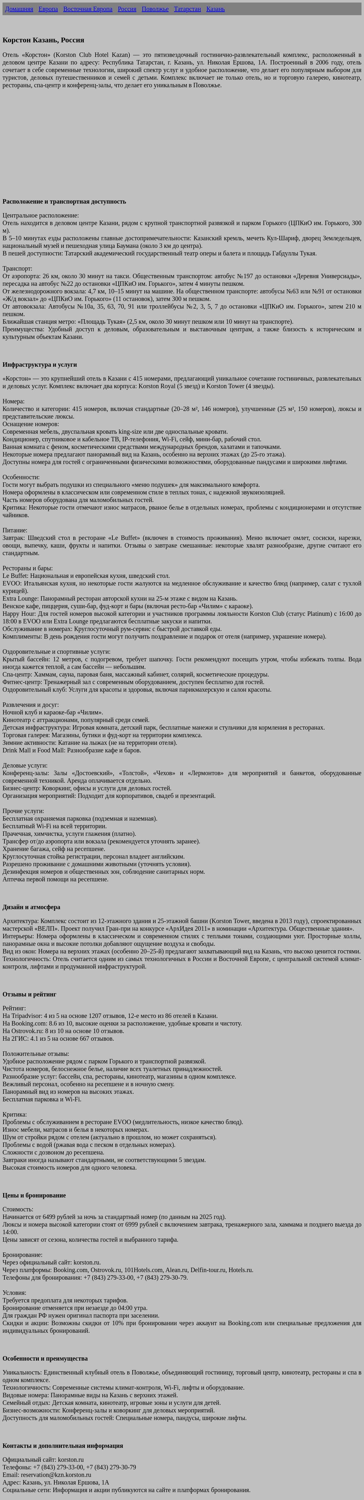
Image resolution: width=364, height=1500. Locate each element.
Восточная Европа (87, 8)
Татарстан (187, 8)
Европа (48, 8)
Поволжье (155, 8)
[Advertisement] (182, 147)
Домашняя (19, 8)
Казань (215, 8)
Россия (127, 8)
